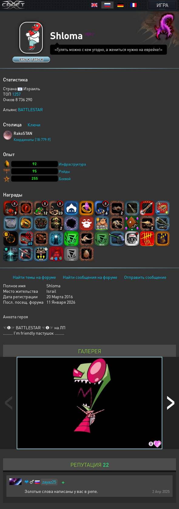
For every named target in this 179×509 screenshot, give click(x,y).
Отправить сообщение (145, 277)
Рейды (64, 171)
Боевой (65, 178)
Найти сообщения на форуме (90, 277)
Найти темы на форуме (34, 277)
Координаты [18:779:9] (32, 139)
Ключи (34, 124)
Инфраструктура (72, 164)
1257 (16, 94)
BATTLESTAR (30, 109)
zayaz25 (49, 481)
